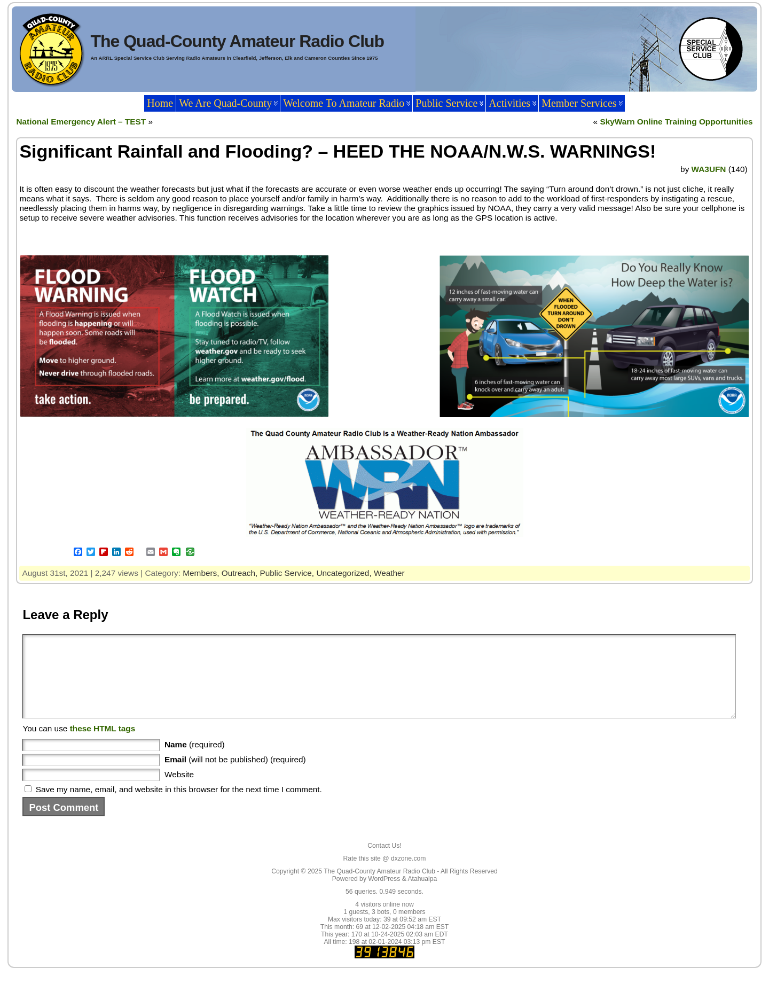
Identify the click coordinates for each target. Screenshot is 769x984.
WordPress (384, 895)
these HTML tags (103, 744)
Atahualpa (422, 895)
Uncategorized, (345, 572)
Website (179, 790)
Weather (389, 572)
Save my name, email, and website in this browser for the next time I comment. (179, 805)
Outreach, (241, 572)
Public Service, (288, 572)
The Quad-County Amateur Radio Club (237, 41)
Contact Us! (384, 861)
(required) (194, 760)
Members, (202, 572)
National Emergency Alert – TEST (81, 121)
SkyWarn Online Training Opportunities (676, 121)
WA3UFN (709, 169)
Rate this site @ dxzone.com (384, 874)
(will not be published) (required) (235, 775)
